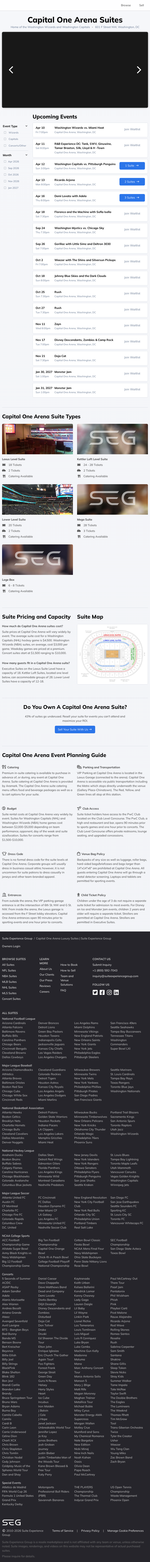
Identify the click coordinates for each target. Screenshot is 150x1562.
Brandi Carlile (11, 1385)
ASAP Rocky (10, 1287)
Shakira (115, 1359)
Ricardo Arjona (120, 1321)
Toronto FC (117, 1219)
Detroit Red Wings (50, 1159)
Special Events (11, 1483)
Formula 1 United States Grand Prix (18, 1498)
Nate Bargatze (83, 1440)
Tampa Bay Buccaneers (125, 1031)
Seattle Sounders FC (123, 1206)
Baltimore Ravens (13, 1031)
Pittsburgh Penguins (87, 1176)
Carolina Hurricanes (15, 1172)
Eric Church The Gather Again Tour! (53, 1357)
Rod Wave (117, 1325)
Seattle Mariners (121, 1070)
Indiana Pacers (48, 1125)
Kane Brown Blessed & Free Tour (53, 1468)
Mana (78, 1363)
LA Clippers (45, 1129)
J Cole (42, 1414)
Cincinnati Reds (12, 1099)
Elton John (45, 1346)
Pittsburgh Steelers (86, 1057)
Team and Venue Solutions (66, 980)
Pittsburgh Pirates (86, 1091)
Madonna (80, 1355)
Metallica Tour (83, 1402)
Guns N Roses (47, 1380)
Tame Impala (118, 1385)
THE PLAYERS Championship (83, 1489)
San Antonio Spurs (122, 1121)
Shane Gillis (118, 1363)
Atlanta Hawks (12, 1112)
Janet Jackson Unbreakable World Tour (54, 1425)
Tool (113, 1423)
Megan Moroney (85, 1393)
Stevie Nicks (118, 1372)
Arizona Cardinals (14, 1023)
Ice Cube (43, 1397)
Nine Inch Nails (84, 1453)
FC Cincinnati (47, 1197)
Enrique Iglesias (48, 1351)
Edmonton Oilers (49, 1163)
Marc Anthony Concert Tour (88, 1370)
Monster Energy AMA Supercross (88, 1417)
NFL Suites (9, 970)
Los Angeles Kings (50, 1172)
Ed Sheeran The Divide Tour (53, 1340)
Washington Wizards (42, 27)
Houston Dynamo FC (51, 1206)
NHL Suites (9, 987)
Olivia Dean (82, 1466)
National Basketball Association (23, 1108)
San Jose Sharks (84, 1180)
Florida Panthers (49, 1167)
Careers (44, 991)
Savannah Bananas (51, 1500)
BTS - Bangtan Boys (15, 1329)
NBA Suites (9, 976)
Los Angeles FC (48, 1219)
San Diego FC (119, 1197)
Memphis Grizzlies (50, 1138)
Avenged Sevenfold (15, 1321)
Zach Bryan (117, 1461)
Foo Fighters (46, 1363)
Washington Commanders (119, 1042)
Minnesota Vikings (86, 1031)
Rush (113, 1342)
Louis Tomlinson (85, 1329)
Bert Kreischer (11, 1346)
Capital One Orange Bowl (51, 1251)
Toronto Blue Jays (121, 1087)
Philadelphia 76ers (86, 1138)
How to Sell (68, 970)
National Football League (18, 1018)
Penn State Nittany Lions (90, 1261)
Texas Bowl (118, 1253)
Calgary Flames (12, 1167)
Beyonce (7, 1351)
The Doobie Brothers (123, 1397)
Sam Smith (117, 1351)
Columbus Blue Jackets (17, 1184)
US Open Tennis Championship (120, 1489)
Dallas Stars (46, 1155)
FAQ (63, 990)
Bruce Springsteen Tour (17, 1397)
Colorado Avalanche (15, 1180)
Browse (126, 5)
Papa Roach (82, 1470)
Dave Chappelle (48, 1283)
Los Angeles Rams (86, 1023)
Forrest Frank (46, 1368)
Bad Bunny (9, 1334)
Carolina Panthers (14, 1040)
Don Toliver (45, 1325)
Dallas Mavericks (13, 1138)
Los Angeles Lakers (50, 1133)
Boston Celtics (11, 1116)
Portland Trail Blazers (124, 1112)
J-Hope (42, 1419)
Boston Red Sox (12, 1087)
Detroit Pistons (47, 1112)
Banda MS (9, 1338)
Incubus (43, 1402)
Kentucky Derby (12, 1504)
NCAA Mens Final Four (89, 1248)
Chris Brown (10, 1444)
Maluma (79, 1359)
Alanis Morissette (13, 1300)
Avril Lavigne (10, 1325)
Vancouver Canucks (123, 1172)
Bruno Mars (9, 1402)
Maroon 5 (80, 1380)
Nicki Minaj (81, 1449)
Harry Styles (46, 1389)
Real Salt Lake (83, 1227)
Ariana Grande (11, 1312)
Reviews (45, 986)
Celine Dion (9, 1436)
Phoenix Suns (83, 1142)
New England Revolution (90, 1197)
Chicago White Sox (14, 1095)
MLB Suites (9, 982)
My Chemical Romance (89, 1436)
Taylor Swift (118, 1393)
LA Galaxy (45, 1214)
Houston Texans (48, 1035)
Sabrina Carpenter (122, 1346)
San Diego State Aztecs (125, 1248)
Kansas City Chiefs (50, 1048)
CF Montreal (10, 1206)
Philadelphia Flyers (86, 1172)
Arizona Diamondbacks (17, 1070)
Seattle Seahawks (122, 1027)
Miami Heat (45, 1142)
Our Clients (47, 974)
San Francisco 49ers (123, 1023)
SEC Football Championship (119, 1242)
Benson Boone (11, 1342)
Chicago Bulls (11, 1129)
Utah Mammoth (120, 1167)
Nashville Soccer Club (52, 1227)
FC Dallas (44, 1201)
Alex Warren (10, 1304)
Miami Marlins (47, 1099)
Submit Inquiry (102, 965)
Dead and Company (51, 1291)
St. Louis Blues (119, 1155)
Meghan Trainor (84, 1397)
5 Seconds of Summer (16, 1278)
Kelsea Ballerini (84, 1287)
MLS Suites (9, 993)
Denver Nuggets (12, 1142)
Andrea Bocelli (11, 1308)
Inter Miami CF (47, 1210)
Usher (114, 1440)
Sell (141, 5)
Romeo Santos (119, 1334)
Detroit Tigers (47, 1078)
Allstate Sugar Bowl (15, 1248)
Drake (42, 1329)
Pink (113, 1304)
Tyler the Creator (121, 1436)
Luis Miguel (81, 1334)
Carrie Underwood (14, 1431)
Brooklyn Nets (11, 1121)
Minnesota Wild (48, 1176)
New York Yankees (86, 1082)
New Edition (82, 1444)
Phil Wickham (119, 1295)
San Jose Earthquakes (124, 1201)
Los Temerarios (84, 1325)
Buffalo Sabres (11, 1163)
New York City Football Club (89, 1204)
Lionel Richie (82, 1321)
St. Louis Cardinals (122, 1074)
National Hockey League (18, 1150)
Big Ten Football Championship (49, 1242)
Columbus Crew (12, 1223)
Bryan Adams (11, 1406)
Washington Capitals (76, 27)
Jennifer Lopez (47, 1431)
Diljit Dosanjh (47, 1304)
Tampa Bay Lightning (124, 1159)
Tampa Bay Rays (121, 1078)
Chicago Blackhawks (15, 1176)
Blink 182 (8, 1376)
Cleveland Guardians (52, 1070)
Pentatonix (117, 1291)
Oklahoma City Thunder (90, 1129)
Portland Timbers (85, 1223)
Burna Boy (9, 1410)
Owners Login (11, 946)
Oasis (78, 1461)
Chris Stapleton (12, 1449)
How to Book (69, 965)
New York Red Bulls (87, 1210)
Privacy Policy (90, 1530)
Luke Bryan (81, 1342)
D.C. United (9, 1227)
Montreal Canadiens (51, 1180)
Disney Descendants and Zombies (54, 1310)
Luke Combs (82, 1346)
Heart (41, 1393)
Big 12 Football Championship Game (16, 1263)
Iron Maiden (46, 1406)
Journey (43, 1449)
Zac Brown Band (121, 1457)
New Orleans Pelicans (88, 1121)
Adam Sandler (11, 1291)
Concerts (7, 1274)
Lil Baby (79, 1308)
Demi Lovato (46, 1295)
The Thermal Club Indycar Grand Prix (86, 1498)
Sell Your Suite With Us (75, 729)
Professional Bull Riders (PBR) (53, 1493)
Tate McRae (118, 1389)
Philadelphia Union (86, 1219)
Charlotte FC (10, 1210)
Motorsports (46, 1487)
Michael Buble (83, 1406)
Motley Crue (82, 1427)
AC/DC (6, 1283)
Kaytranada (82, 1278)
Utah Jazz (116, 1129)
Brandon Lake (11, 1389)
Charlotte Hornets (13, 1125)
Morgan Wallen (84, 1423)
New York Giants (85, 1044)
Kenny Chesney (84, 1295)
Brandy (6, 1393)
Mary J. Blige (82, 1385)
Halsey (42, 1385)
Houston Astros (48, 1082)
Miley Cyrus (81, 1410)
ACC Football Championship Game (16, 1242)
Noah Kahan (82, 1457)
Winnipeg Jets (119, 1184)
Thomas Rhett (119, 1414)
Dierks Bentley (47, 1300)
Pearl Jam (116, 1287)
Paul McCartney (84, 1474)
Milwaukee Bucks (85, 1112)
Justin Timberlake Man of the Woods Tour (54, 1459)
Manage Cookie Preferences (125, 1530)
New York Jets (83, 1048)
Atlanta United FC (13, 1197)
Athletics (7, 1074)
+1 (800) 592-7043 (105, 970)
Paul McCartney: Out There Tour (123, 1281)
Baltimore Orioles (13, 1082)
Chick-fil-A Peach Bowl (53, 1257)
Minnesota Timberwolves (90, 1116)
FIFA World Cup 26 (14, 1491)
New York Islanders (86, 1159)
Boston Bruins (11, 1159)
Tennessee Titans (121, 1035)
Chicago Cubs (11, 1091)
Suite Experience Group (17, 938)
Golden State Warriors (52, 1116)
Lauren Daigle (83, 1304)
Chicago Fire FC (12, 1214)
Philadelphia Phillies (87, 1087)
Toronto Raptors (121, 1125)
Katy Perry (45, 1474)
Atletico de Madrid (14, 1487)
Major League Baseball (17, 1065)
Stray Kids (117, 1376)
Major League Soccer (15, 1193)
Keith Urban (82, 1283)
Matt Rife (80, 1389)
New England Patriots (88, 1035)
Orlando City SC (84, 1214)
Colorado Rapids (13, 1219)
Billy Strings (10, 1363)
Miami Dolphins (84, 1027)
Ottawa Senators (85, 1167)
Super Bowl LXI (120, 1048)
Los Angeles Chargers (52, 1057)
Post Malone (118, 1312)
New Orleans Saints (87, 1040)
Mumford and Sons (86, 1431)
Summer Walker (120, 1380)
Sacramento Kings (122, 1116)
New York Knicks (85, 1125)
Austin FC (8, 1201)
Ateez (6, 1317)
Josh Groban (46, 1444)
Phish (114, 1300)
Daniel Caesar (47, 1278)
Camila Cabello (12, 1414)
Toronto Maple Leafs (123, 1163)
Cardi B (7, 1423)
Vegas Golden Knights (124, 1176)
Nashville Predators (51, 1184)
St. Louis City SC (121, 1214)
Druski (42, 1334)
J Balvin (43, 1410)
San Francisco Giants (88, 1099)
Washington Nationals (125, 1091)
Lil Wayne (80, 1312)
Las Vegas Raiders (50, 1053)
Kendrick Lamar (84, 1291)
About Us (46, 969)
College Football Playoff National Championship (54, 1263)
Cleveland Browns (14, 1053)
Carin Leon (9, 1427)
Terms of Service (63, 1530)
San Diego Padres (86, 1095)
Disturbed (44, 1317)
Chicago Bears (11, 1044)
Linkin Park (81, 1317)
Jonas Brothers (47, 1440)
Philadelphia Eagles (87, 1053)
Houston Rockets (49, 1121)
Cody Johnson (11, 1461)
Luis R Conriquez (85, 1338)
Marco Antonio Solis (87, 1376)
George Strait (46, 1372)
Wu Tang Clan (119, 1449)
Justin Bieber (46, 1453)
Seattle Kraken (83, 1184)
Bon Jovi (7, 1380)
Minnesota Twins (85, 1074)
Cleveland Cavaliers (15, 1133)
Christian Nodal (12, 1457)
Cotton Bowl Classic (87, 1240)
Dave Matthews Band (52, 1287)
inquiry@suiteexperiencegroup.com (115, 976)
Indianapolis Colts (50, 1040)
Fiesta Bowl (82, 1244)
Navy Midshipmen (86, 1253)
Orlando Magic (84, 1133)
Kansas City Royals (50, 1087)
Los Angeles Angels (51, 1091)
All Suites (8, 965)
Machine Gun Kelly (86, 1351)
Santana (116, 1355)
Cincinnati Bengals (14, 1048)
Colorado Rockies (49, 1074)
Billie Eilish (9, 1355)
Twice (114, 1431)
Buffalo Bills (10, 1035)
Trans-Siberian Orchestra (126, 1427)
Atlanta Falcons (12, 1027)
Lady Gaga (81, 1300)
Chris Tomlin (10, 1453)
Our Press (46, 980)
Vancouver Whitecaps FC (126, 1223)
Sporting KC (118, 1210)
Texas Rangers (119, 1082)
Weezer (115, 1444)
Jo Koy (42, 1436)
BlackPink (8, 1368)
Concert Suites (11, 999)
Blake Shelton (11, 1372)
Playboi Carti (118, 1308)
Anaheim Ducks (12, 1155)
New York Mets (84, 1078)
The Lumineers (119, 1406)
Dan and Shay (11, 1474)
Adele (6, 1295)
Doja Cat (44, 1321)
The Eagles (117, 1402)
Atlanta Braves (11, 1078)
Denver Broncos (48, 1023)
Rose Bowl (81, 1265)
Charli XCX (9, 1440)
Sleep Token (118, 1368)
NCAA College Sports (16, 1236)
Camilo (6, 1419)
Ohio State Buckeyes (87, 1257)
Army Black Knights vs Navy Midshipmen (16, 1255)
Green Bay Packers (50, 1031)
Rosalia (115, 1338)
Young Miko (118, 1453)
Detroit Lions (46, 1027)
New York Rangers (86, 1163)
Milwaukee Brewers (87, 1070)
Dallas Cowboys (12, 1057)
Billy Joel (7, 1359)
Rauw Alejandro (121, 1317)
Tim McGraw (118, 1419)
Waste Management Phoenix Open (123, 1498)
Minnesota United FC (52, 1223)
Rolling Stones (119, 1329)
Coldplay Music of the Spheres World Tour (16, 1468)
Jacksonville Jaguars (51, 1044)
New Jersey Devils (85, 1155)
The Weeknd (118, 1410)
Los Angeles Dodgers (52, 1095)
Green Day (45, 1376)
